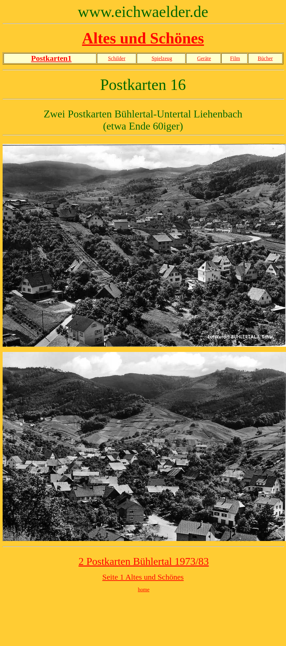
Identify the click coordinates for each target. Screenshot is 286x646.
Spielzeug (161, 58)
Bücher (265, 58)
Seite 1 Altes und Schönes (142, 577)
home (144, 589)
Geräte (204, 58)
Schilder (116, 58)
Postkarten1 (51, 58)
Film (235, 58)
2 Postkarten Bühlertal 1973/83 (143, 561)
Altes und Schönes (143, 38)
